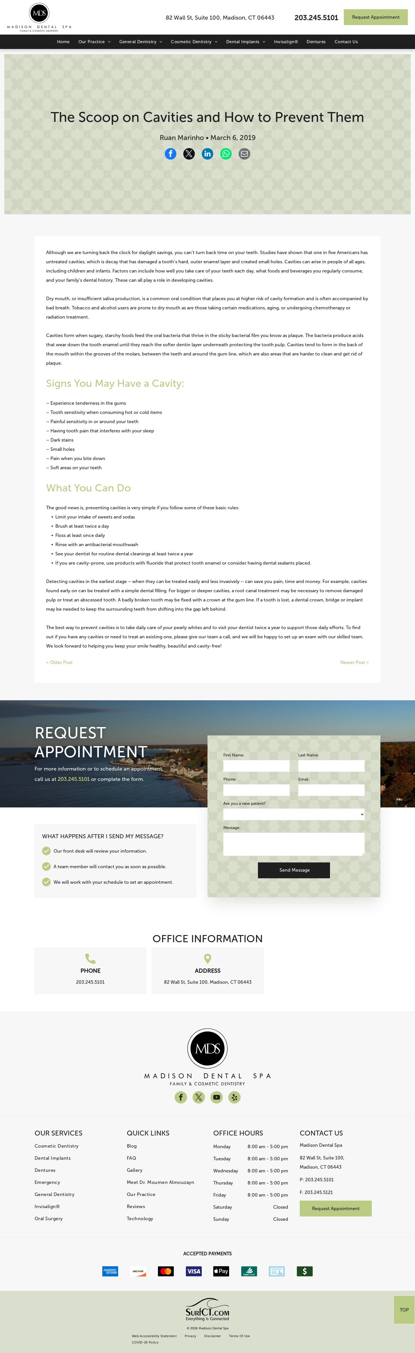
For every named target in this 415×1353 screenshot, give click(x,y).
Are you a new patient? (244, 803)
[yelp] (234, 1098)
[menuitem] (63, 41)
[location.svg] (208, 962)
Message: (231, 827)
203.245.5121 (319, 1192)
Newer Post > (354, 662)
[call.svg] (90, 962)
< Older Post (59, 662)
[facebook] (181, 1098)
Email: (304, 779)
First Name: (233, 755)
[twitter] (199, 1098)
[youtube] (216, 1098)
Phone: (230, 779)
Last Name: (308, 755)
